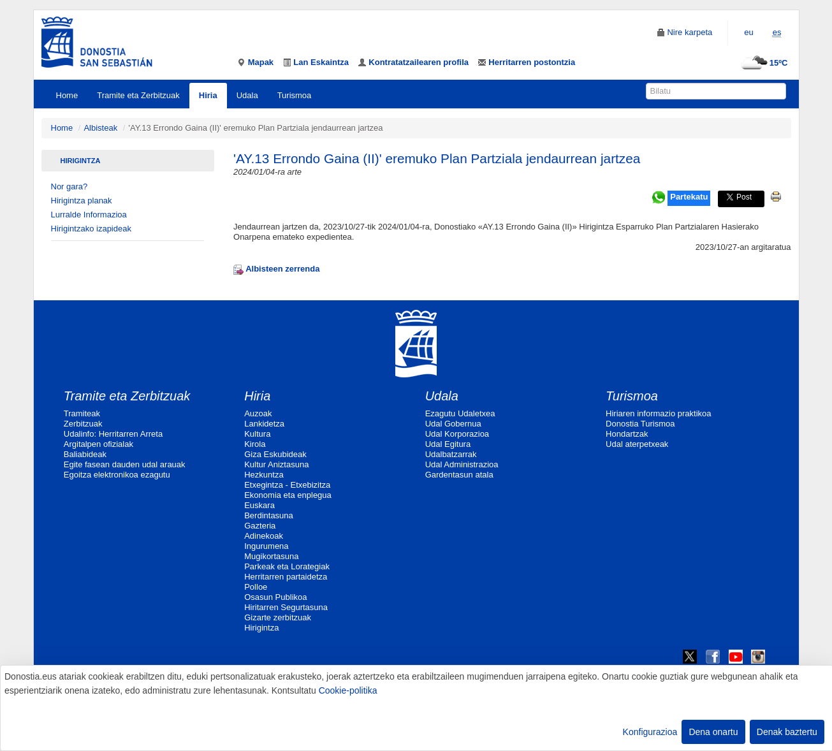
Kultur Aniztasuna (276, 464)
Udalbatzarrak (451, 454)
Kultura (257, 434)
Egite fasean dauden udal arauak (125, 464)
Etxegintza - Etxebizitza (287, 485)
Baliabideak (85, 454)
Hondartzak (627, 434)
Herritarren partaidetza (285, 576)
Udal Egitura (448, 444)
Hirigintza (81, 160)
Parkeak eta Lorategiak (287, 566)
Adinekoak (263, 536)
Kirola (254, 444)
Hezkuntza (263, 474)
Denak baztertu (787, 732)
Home (67, 95)
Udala (247, 95)
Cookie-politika (348, 690)
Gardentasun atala (459, 474)
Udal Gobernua (453, 423)
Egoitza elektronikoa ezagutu (117, 474)
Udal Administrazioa (462, 464)
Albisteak (100, 128)
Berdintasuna (268, 515)
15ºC (763, 63)
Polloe (255, 587)
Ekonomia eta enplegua (288, 495)
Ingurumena (266, 546)
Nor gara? (69, 186)
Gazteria (259, 525)
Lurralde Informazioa (89, 214)
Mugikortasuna (271, 556)
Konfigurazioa (650, 732)
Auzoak (258, 413)
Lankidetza (264, 423)
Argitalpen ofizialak (98, 444)
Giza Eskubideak (275, 454)
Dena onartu (713, 732)
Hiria (208, 95)
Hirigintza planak (81, 200)
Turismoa (294, 95)
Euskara (259, 505)
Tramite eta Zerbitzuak (138, 95)
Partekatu (689, 196)
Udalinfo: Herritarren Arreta (113, 434)
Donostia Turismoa (640, 423)
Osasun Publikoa (275, 597)
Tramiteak (82, 413)
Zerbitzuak (83, 423)
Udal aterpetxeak (637, 444)
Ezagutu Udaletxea (460, 413)
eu (748, 32)
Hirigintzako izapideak (91, 228)
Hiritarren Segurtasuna (286, 607)
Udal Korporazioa (457, 434)
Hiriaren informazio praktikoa (658, 413)
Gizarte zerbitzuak (277, 617)
